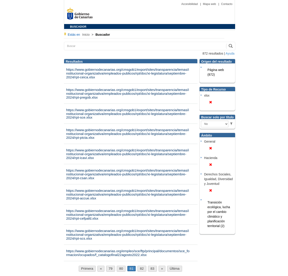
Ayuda (230, 53)
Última (175, 268)
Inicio (86, 34)
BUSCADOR (78, 26)
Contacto (226, 4)
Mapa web (210, 4)
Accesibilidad (190, 4)
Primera (87, 268)
